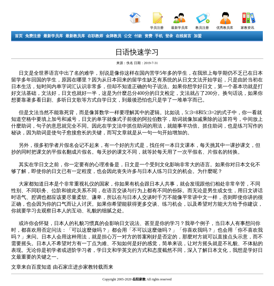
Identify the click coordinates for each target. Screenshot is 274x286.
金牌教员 (113, 36)
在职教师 (95, 36)
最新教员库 (75, 36)
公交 (128, 36)
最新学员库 (179, 28)
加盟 (198, 36)
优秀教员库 (224, 28)
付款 (138, 36)
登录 (169, 36)
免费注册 (33, 36)
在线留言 (183, 36)
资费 (148, 36)
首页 (19, 36)
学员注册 (157, 28)
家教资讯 (247, 28)
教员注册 (202, 28)
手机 (159, 36)
